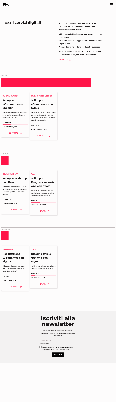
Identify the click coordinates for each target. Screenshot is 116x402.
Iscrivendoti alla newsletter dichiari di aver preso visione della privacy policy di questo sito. (57, 348)
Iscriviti (58, 355)
